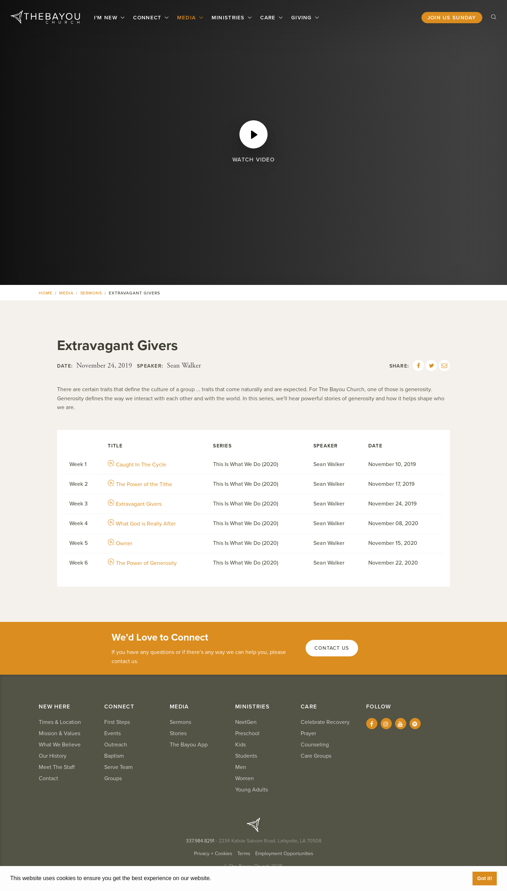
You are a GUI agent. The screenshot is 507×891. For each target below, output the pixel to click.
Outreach (115, 744)
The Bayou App (189, 744)
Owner (120, 543)
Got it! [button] (484, 878)
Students (246, 755)
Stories (178, 733)
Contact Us (331, 648)
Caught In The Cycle (137, 464)
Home (45, 293)
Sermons (91, 293)
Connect (148, 17)
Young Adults (251, 789)
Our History (53, 755)
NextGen (246, 722)
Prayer (308, 733)
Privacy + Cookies (213, 854)
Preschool (247, 733)
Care (268, 17)
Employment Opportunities (284, 854)
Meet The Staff (57, 767)
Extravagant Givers (135, 504)
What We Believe (60, 744)
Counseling (315, 744)
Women (244, 778)
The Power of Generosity (142, 563)
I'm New (106, 17)
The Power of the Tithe (140, 484)
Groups (113, 778)
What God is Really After (142, 523)
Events (112, 733)
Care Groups (316, 755)
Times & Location (60, 722)
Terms (243, 854)
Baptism (114, 755)
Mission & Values (59, 733)
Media (187, 17)
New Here (54, 706)
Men (240, 767)
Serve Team (118, 767)
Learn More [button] (228, 878)
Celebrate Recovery (325, 722)
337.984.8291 (200, 841)
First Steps (117, 722)
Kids (240, 744)
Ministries (229, 17)
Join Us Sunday (451, 17)
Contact (48, 778)
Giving (302, 17)
